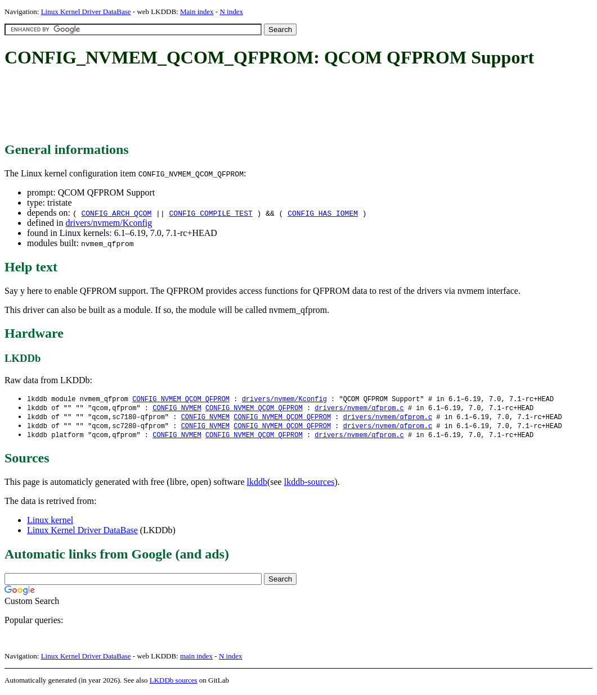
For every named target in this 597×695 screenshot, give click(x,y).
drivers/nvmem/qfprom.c (359, 409)
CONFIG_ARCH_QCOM (116, 213)
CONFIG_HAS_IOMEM (323, 213)
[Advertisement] (209, 105)
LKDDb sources (173, 683)
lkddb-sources (309, 484)
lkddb (257, 484)
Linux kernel (50, 523)
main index (196, 659)
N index (231, 11)
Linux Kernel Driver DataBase (86, 11)
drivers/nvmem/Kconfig (108, 223)
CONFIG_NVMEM (176, 409)
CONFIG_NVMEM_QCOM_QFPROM (181, 399)
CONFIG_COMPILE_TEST (211, 213)
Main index (197, 11)
